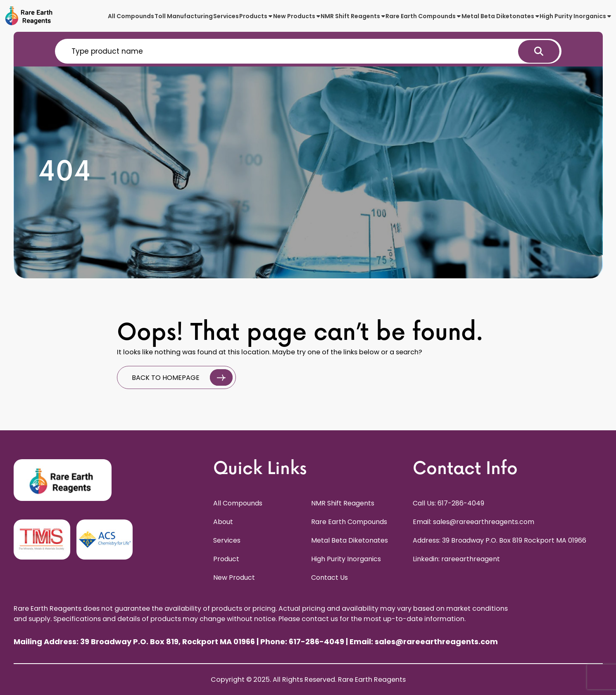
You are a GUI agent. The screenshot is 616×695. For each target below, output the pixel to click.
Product (226, 559)
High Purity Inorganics (575, 16)
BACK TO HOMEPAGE (182, 377)
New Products (296, 16)
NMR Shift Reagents (353, 16)
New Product (234, 577)
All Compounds (131, 16)
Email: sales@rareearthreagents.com (473, 522)
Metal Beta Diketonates (500, 16)
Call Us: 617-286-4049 (448, 503)
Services (226, 16)
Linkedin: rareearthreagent (456, 559)
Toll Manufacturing (184, 16)
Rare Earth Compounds (423, 16)
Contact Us (329, 577)
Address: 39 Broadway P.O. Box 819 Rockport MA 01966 (499, 540)
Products (255, 16)
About (223, 522)
